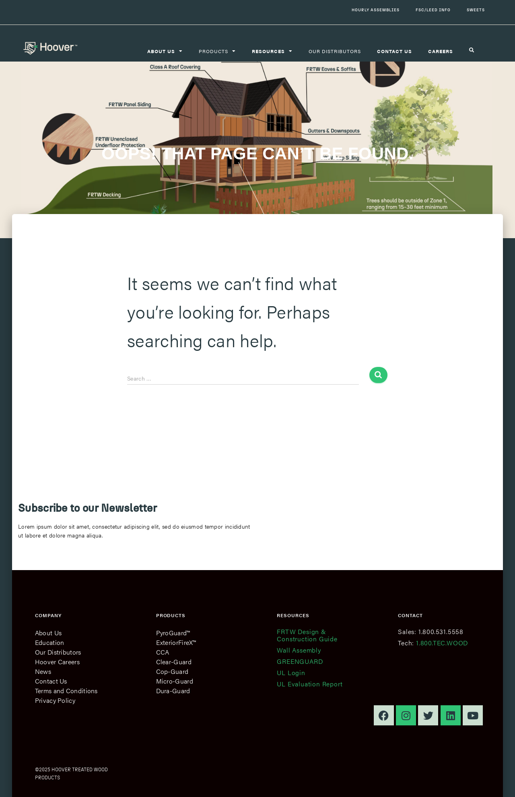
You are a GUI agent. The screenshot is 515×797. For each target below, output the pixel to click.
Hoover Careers (57, 661)
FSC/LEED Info (433, 9)
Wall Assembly (299, 650)
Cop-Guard (172, 671)
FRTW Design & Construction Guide (307, 635)
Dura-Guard (173, 690)
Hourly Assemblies (376, 9)
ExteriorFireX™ (176, 642)
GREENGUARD (300, 661)
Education (49, 642)
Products (217, 51)
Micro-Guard (174, 681)
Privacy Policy (55, 700)
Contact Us (51, 681)
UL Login (291, 672)
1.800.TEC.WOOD (442, 642)
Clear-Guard (174, 661)
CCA (162, 652)
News (43, 671)
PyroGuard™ (173, 632)
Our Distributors (335, 51)
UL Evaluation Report (309, 683)
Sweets (476, 9)
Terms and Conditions (66, 690)
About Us (48, 632)
